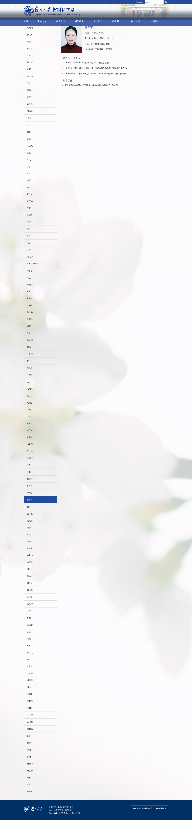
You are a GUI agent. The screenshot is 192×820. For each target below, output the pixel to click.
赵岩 (29, 229)
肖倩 (29, 173)
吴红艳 (30, 146)
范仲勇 (30, 305)
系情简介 (41, 21)
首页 (26, 21)
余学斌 (30, 430)
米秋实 (30, 715)
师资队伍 (60, 21)
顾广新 (30, 62)
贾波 (29, 333)
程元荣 (30, 28)
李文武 (30, 666)
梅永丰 (30, 368)
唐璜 (29, 139)
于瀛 (29, 208)
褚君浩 (30, 271)
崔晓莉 (30, 285)
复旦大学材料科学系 (142, 808)
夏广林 (30, 194)
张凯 (29, 465)
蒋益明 (30, 340)
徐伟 (29, 416)
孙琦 (29, 125)
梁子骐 (30, 361)
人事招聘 (154, 21)
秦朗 (29, 618)
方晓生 (30, 298)
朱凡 (29, 659)
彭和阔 (30, 722)
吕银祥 (30, 354)
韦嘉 (29, 167)
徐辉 (29, 187)
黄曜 (29, 69)
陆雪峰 (30, 97)
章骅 (29, 236)
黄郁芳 (30, 500)
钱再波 (30, 514)
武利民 (30, 389)
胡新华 (30, 326)
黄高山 (30, 319)
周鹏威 (30, 729)
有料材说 (161, 808)
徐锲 (29, 743)
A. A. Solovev (32, 264)
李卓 (29, 83)
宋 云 (29, 118)
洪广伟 (30, 76)
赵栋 (29, 222)
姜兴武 (30, 653)
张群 (29, 472)
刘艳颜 (30, 590)
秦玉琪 (30, 784)
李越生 (30, 576)
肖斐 (29, 410)
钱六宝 (30, 521)
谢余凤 (30, 548)
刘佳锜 (30, 764)
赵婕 (29, 632)
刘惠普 (30, 771)
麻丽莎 (30, 736)
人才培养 (98, 21)
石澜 (29, 757)
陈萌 (29, 42)
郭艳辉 (30, 48)
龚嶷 (29, 55)
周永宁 (30, 257)
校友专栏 (135, 21)
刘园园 (30, 680)
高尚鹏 (30, 312)
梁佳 (29, 639)
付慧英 (30, 493)
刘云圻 (30, 583)
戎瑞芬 (30, 111)
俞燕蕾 (30, 437)
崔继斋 (30, 625)
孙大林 (30, 375)
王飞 (29, 160)
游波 (29, 423)
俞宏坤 (30, 201)
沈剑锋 (30, 708)
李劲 (29, 347)
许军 (29, 180)
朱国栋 (30, 458)
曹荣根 (30, 486)
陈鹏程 (30, 701)
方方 (29, 291)
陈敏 (29, 278)
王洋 (29, 611)
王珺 (29, 382)
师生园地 (116, 21)
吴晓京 (30, 403)
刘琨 (29, 569)
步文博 (30, 35)
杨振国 (30, 444)
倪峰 (29, 507)
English (139, 2)
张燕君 (30, 694)
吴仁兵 (30, 396)
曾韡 (29, 250)
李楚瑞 (30, 673)
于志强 (30, 451)
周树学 (30, 479)
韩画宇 (30, 604)
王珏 (29, 534)
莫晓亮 (30, 104)
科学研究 (79, 21)
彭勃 (29, 750)
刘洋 (29, 687)
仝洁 (29, 528)
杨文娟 (30, 555)
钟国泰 (30, 562)
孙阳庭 (30, 597)
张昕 (29, 243)
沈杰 (29, 132)
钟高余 (30, 215)
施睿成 (30, 791)
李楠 (29, 90)
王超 (29, 153)
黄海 (29, 646)
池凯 (29, 777)
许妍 (29, 541)
